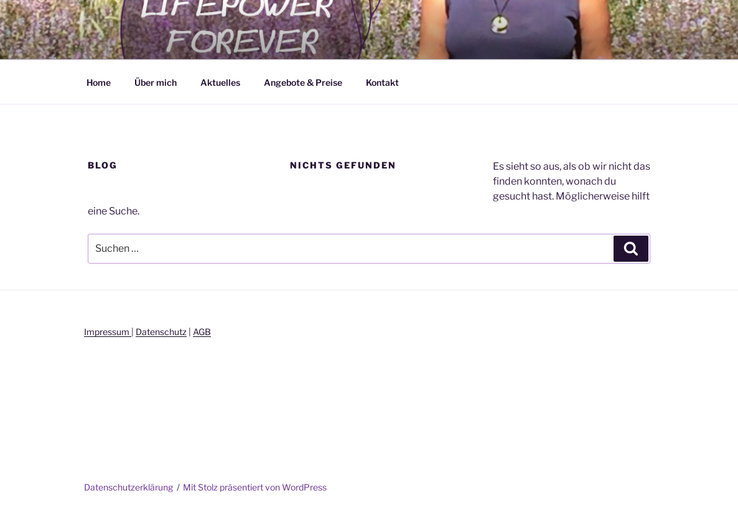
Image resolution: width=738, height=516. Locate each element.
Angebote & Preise (303, 82)
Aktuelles (220, 82)
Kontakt (382, 82)
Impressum (107, 331)
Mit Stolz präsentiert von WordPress (255, 487)
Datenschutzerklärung (128, 487)
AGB (202, 331)
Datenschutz (161, 331)
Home (98, 82)
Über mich (155, 82)
